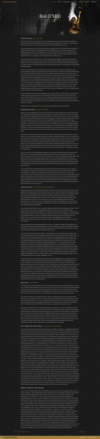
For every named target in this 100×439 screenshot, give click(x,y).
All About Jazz (34, 282)
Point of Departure (42, 109)
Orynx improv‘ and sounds (51, 326)
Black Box (82, 431)
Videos (81, 1)
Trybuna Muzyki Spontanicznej (43, 187)
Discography (67, 1)
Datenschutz (92, 437)
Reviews (87, 1)
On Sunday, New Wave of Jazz (22, 431)
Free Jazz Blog (38, 38)
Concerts (93, 1)
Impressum (83, 437)
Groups (59, 1)
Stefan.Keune (9, 2)
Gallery (75, 1)
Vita (54, 1)
